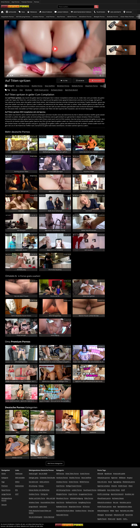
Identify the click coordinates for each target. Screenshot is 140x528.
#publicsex (108, 473)
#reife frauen (122, 486)
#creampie (108, 515)
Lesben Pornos (77, 490)
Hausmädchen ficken (47, 502)
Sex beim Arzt (33, 482)
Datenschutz (19, 486)
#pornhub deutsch (71, 90)
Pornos (36, 2)
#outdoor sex (129, 494)
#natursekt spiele (119, 473)
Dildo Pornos (88, 498)
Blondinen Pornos (85, 17)
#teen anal (111, 519)
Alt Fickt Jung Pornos (23, 17)
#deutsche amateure (104, 502)
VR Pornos (86, 506)
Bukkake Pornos (112, 17)
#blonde (14, 90)
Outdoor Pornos (80, 511)
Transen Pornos (26, 2)
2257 (16, 494)
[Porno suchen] (76, 6)
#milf (123, 490)
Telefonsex (99, 12)
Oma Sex (91, 511)
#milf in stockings (103, 494)
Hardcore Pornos (62, 478)
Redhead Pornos (71, 502)
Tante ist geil (33, 473)
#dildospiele (101, 490)
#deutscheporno (103, 511)
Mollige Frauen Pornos (73, 486)
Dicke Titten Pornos (127, 17)
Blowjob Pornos (99, 17)
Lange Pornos (61, 12)
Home (3, 473)
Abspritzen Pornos (7, 17)
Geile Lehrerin (44, 482)
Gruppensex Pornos (85, 494)
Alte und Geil (50, 498)
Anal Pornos (50, 17)
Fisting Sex (44, 494)
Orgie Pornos (72, 494)
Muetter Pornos (37, 86)
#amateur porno (125, 502)
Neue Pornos (45, 12)
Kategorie (11, 12)
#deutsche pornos (103, 478)
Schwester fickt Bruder (47, 478)
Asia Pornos (61, 17)
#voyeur (130, 478)
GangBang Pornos (84, 502)
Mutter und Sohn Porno (37, 498)
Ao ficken (42, 123)
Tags (22, 12)
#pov (117, 511)
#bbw (112, 511)
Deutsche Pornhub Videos (65, 511)
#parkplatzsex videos (125, 506)
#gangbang (117, 482)
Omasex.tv (11, 275)
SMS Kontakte (114, 12)
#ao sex (115, 502)
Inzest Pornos (84, 473)
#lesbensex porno (129, 482)
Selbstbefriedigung (76, 498)
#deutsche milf (119, 515)
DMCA (17, 482)
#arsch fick (129, 515)
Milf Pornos (60, 473)
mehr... (125, 519)
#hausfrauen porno (104, 498)
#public (119, 519)
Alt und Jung (33, 486)
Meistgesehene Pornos (81, 12)
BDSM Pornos (72, 17)
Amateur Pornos (38, 17)
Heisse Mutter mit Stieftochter (39, 490)
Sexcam (127, 12)
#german (114, 478)
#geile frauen (102, 519)
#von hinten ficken (113, 490)
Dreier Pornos (73, 482)
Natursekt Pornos (62, 515)
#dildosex (122, 478)
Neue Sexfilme (50, 86)
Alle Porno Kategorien (55, 463)
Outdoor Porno (34, 494)
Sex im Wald (43, 473)
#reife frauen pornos (41, 90)
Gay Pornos (15, 2)
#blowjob (100, 515)
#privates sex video (126, 511)
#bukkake (28, 90)
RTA (16, 490)
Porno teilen (97, 80)
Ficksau (41, 486)
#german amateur (103, 486)
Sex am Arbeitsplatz (35, 517)
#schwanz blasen (57, 90)
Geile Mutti (43, 506)
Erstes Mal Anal (49, 517)
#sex (21, 90)
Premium (32, 12)
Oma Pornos (5, 2)
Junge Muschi (33, 506)
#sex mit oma (102, 482)
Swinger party (33, 478)
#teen (131, 486)
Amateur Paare (34, 502)
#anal (110, 482)
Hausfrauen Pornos (89, 490)
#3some (114, 486)
